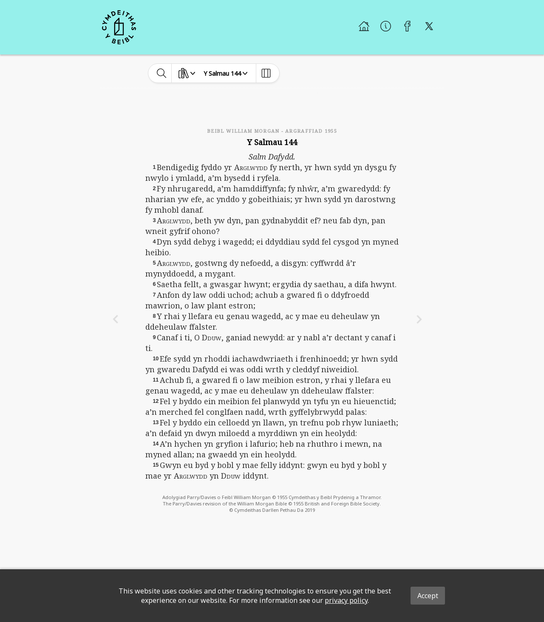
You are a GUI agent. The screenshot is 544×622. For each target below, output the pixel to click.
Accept (427, 595)
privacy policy (346, 600)
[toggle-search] (162, 73)
